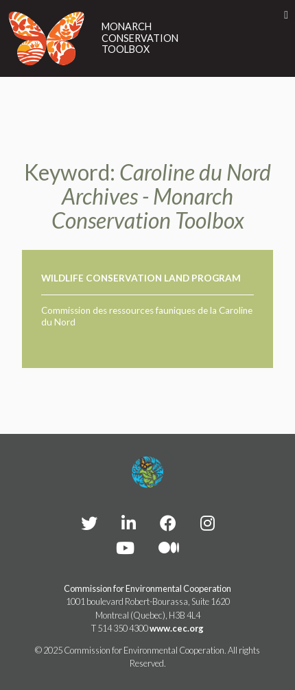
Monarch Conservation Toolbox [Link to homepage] (140, 38)
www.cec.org (177, 628)
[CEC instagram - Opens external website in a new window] (207, 523)
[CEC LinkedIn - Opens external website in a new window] (128, 523)
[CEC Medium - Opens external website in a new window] (169, 547)
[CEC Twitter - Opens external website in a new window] (89, 523)
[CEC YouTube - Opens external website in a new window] (125, 547)
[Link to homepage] (47, 38)
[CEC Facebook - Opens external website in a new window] (168, 523)
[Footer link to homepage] (147, 472)
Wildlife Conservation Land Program (141, 278)
